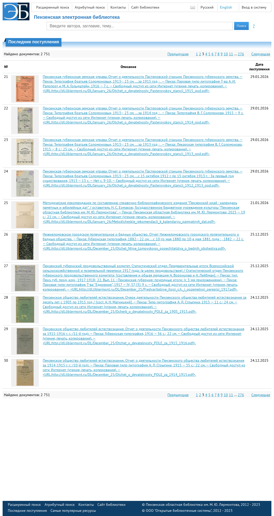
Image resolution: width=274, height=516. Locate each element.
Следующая (260, 54)
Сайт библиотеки (145, 7)
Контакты (118, 7)
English (226, 7)
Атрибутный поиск (90, 7)
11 (231, 54)
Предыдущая (178, 54)
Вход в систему (254, 7)
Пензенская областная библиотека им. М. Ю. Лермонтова (192, 504)
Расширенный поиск (52, 7)
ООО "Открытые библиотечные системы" (178, 510)
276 (241, 54)
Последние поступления (27, 510)
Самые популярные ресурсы (73, 510)
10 (226, 54)
